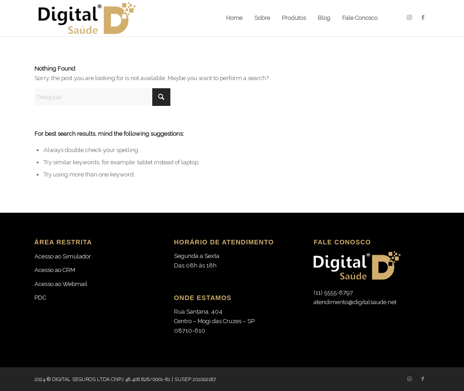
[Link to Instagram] (409, 17)
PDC (40, 297)
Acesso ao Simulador (62, 256)
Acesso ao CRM (54, 270)
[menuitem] (234, 18)
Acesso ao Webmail (60, 284)
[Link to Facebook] (423, 17)
